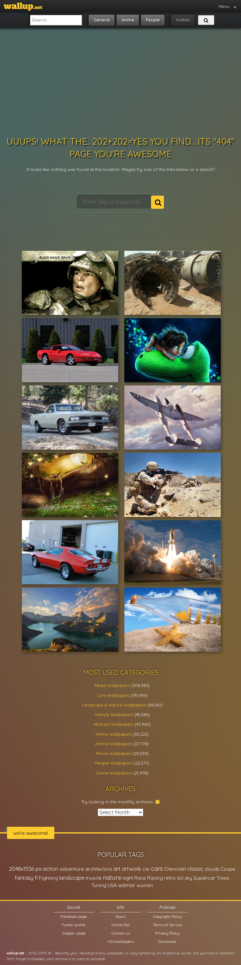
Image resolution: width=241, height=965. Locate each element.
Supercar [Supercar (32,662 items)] (204, 878)
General (102, 19)
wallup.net (15, 953)
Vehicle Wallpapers (113, 714)
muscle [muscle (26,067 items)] (93, 878)
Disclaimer (167, 941)
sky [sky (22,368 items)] (188, 878)
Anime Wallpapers (113, 734)
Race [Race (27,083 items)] (140, 878)
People (153, 19)
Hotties (183, 19)
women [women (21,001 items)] (145, 885)
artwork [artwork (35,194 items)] (131, 869)
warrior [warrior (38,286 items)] (126, 885)
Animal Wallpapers (113, 743)
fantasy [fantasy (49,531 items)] (24, 877)
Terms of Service (167, 924)
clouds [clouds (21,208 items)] (212, 869)
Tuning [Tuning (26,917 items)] (99, 885)
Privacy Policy (167, 933)
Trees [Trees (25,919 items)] (223, 878)
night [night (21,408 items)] (127, 878)
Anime (127, 19)
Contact (38, 958)
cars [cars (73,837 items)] (157, 868)
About (120, 916)
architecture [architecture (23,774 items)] (98, 869)
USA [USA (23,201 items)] (112, 885)
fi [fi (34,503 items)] (36, 878)
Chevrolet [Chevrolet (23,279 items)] (175, 869)
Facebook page (73, 916)
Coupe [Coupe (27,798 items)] (227, 869)
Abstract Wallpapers (113, 724)
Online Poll (120, 924)
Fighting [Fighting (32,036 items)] (48, 878)
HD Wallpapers (120, 941)
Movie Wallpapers (114, 753)
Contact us (121, 933)
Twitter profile (73, 924)
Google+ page (73, 933)
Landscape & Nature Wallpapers (114, 704)
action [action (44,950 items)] (50, 868)
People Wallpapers (114, 763)
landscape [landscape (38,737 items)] (71, 878)
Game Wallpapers (114, 772)
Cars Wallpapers (113, 695)
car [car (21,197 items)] (146, 869)
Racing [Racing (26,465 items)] (155, 878)
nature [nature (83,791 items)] (112, 877)
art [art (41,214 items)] (117, 868)
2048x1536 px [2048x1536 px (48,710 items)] (25, 868)
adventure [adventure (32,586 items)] (71, 869)
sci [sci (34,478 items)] (180, 878)
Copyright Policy (167, 916)
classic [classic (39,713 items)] (195, 868)
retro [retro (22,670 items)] (170, 878)
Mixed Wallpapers (112, 685)
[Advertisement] (121, 82)
